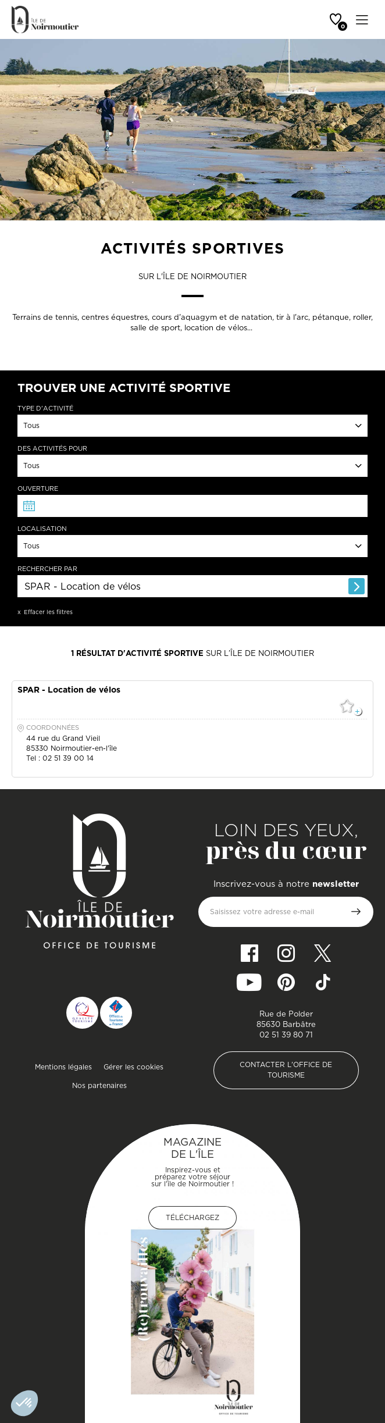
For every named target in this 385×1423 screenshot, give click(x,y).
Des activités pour (52, 448)
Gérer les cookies (133, 1067)
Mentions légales (63, 1067)
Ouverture (37, 489)
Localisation (42, 529)
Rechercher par (47, 569)
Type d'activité (45, 408)
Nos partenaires (99, 1085)
